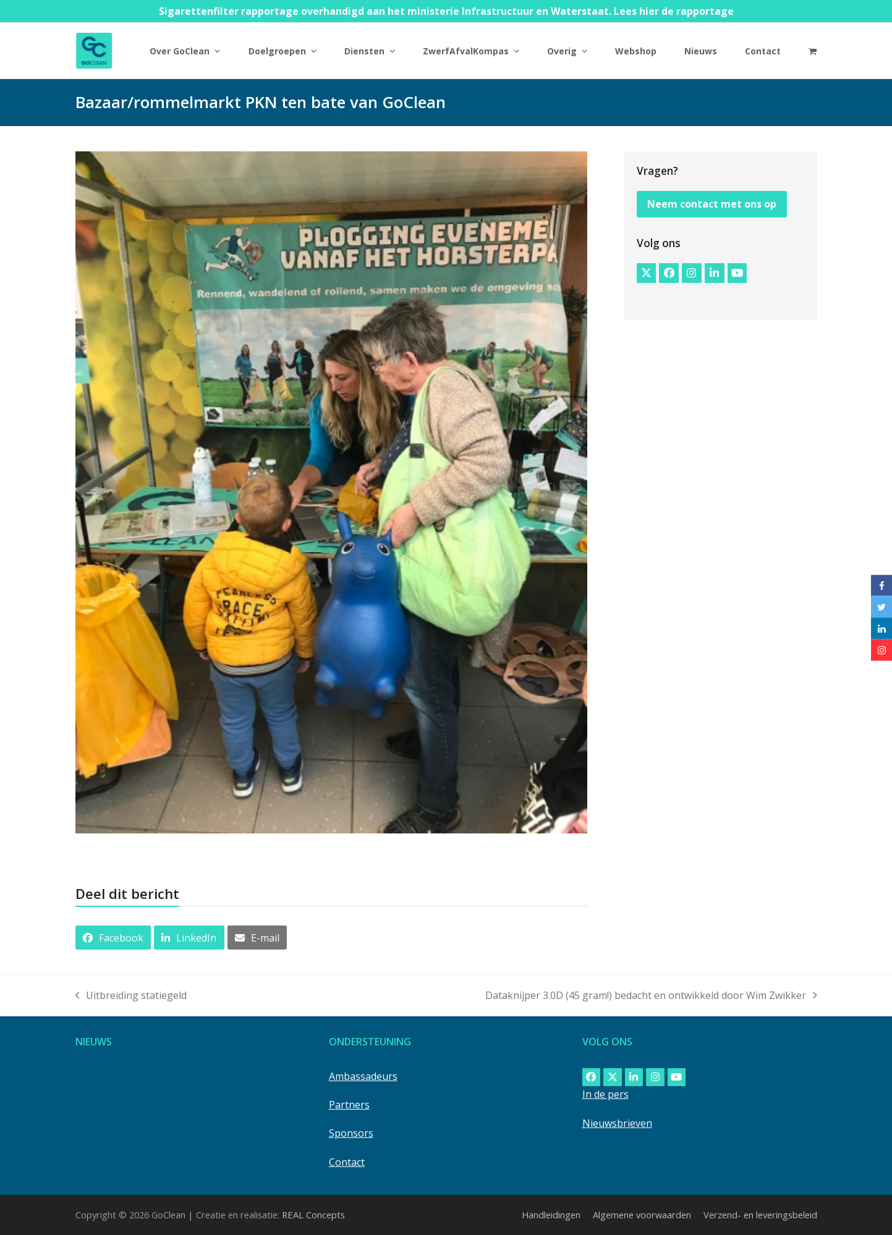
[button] (812, 50)
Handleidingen (551, 1214)
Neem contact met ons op (711, 204)
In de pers (605, 1094)
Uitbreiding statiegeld (131, 995)
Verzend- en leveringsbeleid (760, 1214)
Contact (347, 1162)
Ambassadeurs (363, 1076)
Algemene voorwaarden (642, 1214)
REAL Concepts (313, 1214)
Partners (349, 1104)
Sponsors (351, 1133)
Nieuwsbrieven (617, 1123)
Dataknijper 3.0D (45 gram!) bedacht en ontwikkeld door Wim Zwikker (651, 995)
